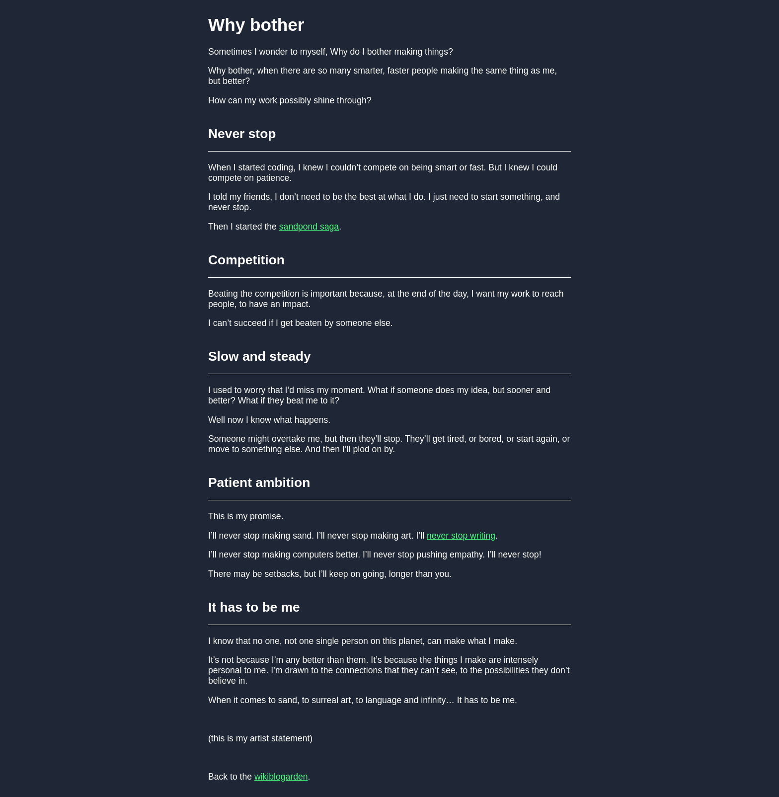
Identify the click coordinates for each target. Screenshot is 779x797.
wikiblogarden (281, 777)
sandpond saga (309, 227)
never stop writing (461, 536)
